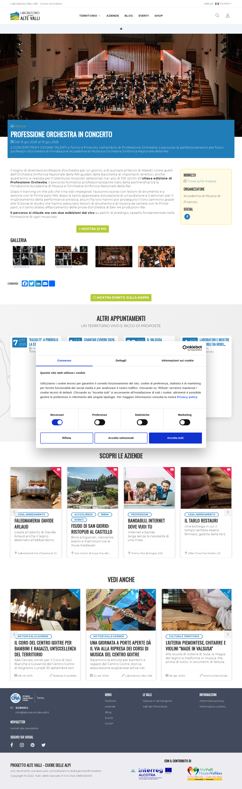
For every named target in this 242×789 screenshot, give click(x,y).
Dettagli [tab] (121, 360)
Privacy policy (187, 397)
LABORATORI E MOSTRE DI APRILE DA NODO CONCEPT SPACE (214, 344)
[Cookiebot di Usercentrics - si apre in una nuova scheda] (185, 348)
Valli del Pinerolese (155, 706)
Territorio (90, 15)
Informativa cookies (212, 706)
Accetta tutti (175, 438)
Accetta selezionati (121, 438)
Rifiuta (66, 438)
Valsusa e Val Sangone (157, 700)
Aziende (112, 15)
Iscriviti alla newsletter (24, 728)
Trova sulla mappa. (200, 181)
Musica (20, 126)
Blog (129, 15)
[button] (92, 229)
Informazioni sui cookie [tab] (178, 360)
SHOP (158, 15)
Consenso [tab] (64, 360)
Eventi (144, 15)
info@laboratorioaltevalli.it (32, 712)
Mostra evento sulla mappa (121, 297)
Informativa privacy (211, 700)
